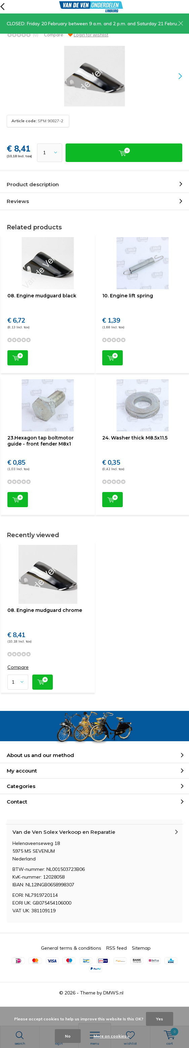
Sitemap (141, 948)
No (68, 1036)
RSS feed (116, 948)
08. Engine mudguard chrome (44, 610)
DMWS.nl (113, 993)
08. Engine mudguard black (41, 296)
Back (2, 6)
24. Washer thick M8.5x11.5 (134, 438)
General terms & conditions (71, 948)
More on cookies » (111, 1036)
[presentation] (175, 76)
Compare (53, 34)
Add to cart (17, 357)
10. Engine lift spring (127, 296)
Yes (159, 1018)
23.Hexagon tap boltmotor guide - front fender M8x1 (40, 441)
